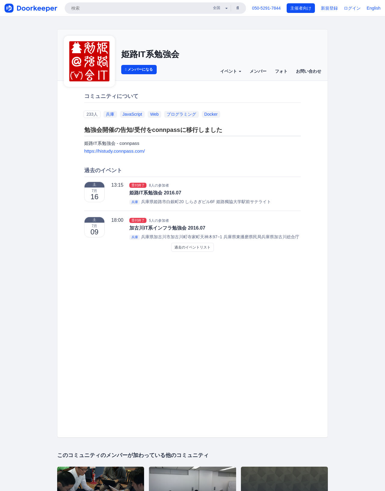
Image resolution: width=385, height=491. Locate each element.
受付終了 (138, 185)
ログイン (352, 8)
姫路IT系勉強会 (150, 54)
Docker (210, 114)
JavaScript (132, 114)
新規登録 (329, 8)
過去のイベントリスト (192, 247)
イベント (230, 71)
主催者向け (300, 8)
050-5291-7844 (266, 8)
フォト (281, 71)
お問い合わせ (308, 71)
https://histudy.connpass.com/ (114, 151)
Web (154, 114)
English (373, 8)
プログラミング (181, 114)
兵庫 (110, 114)
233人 (91, 114)
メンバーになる (139, 69)
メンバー (258, 71)
